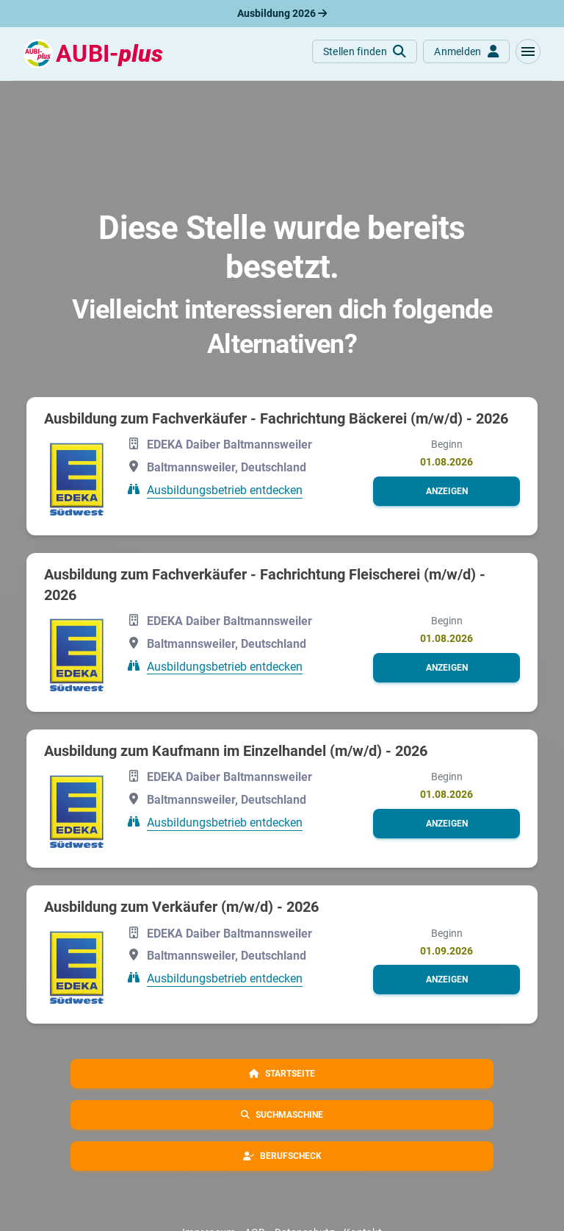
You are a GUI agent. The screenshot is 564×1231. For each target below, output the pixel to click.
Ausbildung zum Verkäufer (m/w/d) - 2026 (181, 907)
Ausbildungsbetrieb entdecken (225, 490)
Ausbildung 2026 (282, 13)
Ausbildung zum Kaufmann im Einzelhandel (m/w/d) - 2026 (235, 751)
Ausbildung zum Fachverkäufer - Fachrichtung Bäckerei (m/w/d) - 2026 (276, 418)
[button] (528, 51)
